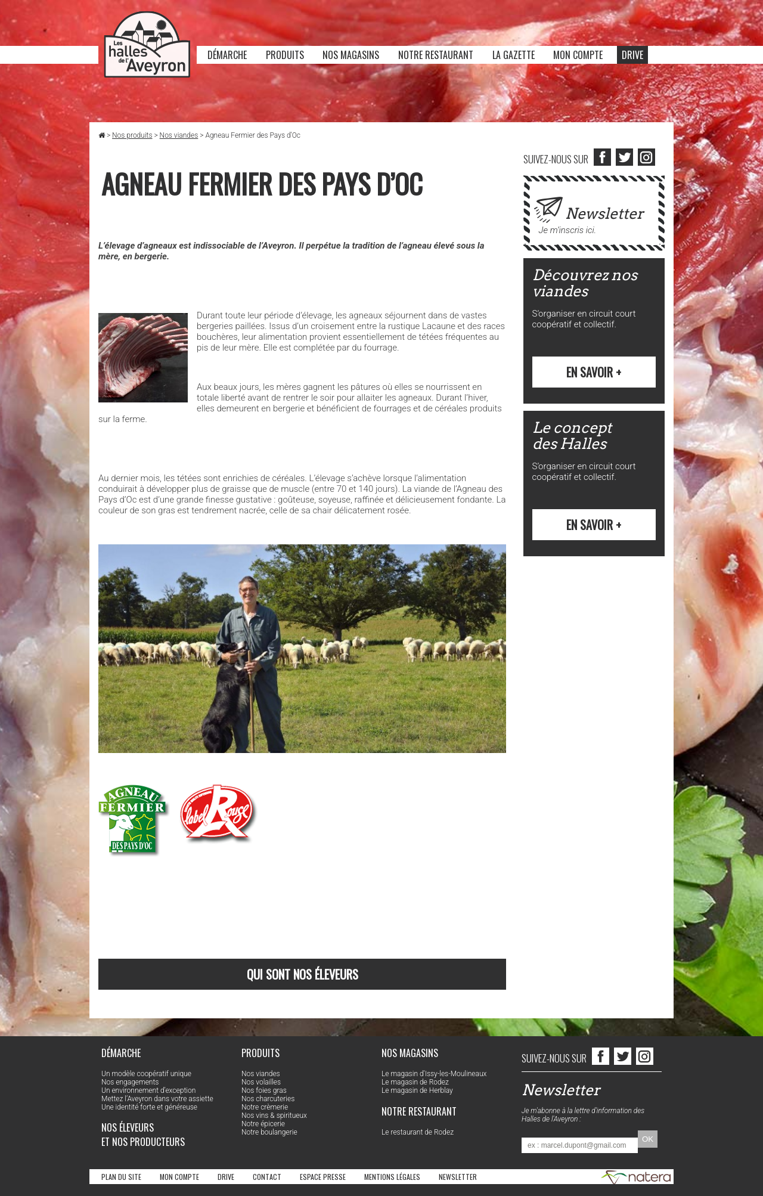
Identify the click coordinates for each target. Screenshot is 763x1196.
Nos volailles (261, 1082)
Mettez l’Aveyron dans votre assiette (157, 1099)
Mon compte (578, 55)
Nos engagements (130, 1082)
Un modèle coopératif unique (146, 1074)
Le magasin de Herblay (417, 1090)
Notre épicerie (263, 1124)
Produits (285, 55)
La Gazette (513, 55)
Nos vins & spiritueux (274, 1115)
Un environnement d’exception (148, 1090)
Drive (632, 55)
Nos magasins (350, 55)
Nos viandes (179, 135)
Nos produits (132, 135)
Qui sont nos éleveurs (302, 974)
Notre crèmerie (264, 1107)
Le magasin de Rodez (415, 1082)
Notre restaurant (435, 55)
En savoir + (593, 372)
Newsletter (458, 1177)
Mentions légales (392, 1177)
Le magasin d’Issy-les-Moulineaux (434, 1074)
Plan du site (121, 1177)
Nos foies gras (264, 1090)
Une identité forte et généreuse (149, 1107)
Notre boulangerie (269, 1132)
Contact (267, 1177)
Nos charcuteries (267, 1099)
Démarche (227, 55)
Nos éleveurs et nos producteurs (143, 1134)
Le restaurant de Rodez (418, 1132)
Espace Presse (323, 1177)
